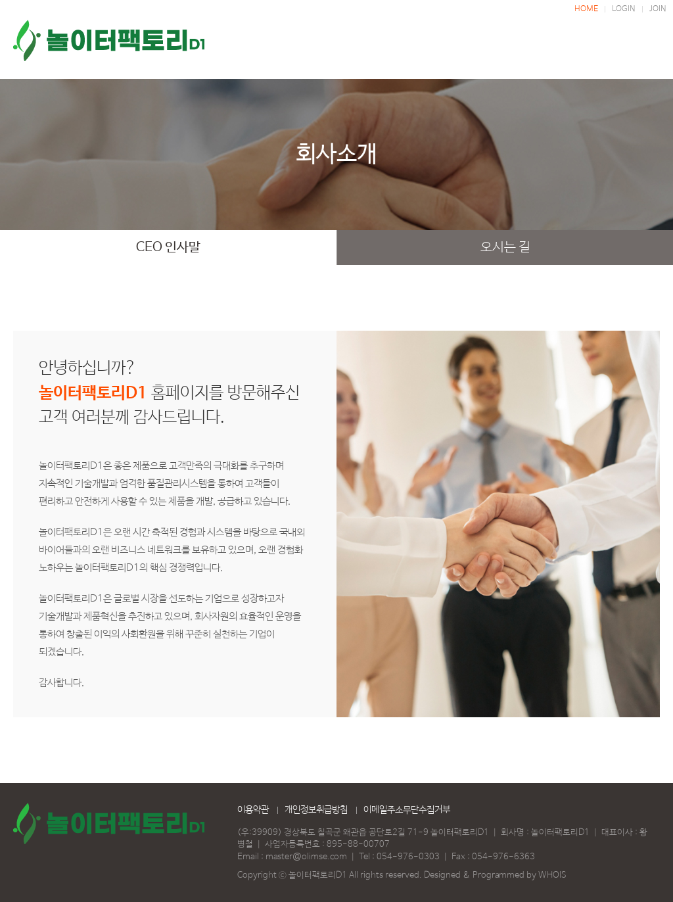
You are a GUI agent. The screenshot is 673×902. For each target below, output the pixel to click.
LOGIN (624, 9)
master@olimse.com (306, 857)
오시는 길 (505, 247)
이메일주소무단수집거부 (406, 810)
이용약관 (253, 810)
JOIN (657, 9)
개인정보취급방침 (316, 810)
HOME (586, 9)
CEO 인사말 (168, 247)
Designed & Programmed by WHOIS (495, 875)
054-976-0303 (408, 857)
